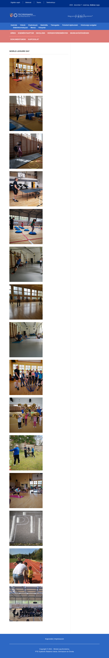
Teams (39, 2)
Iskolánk (40, 33)
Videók (22, 25)
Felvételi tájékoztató (70, 25)
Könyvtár (42, 28)
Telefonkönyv (50, 2)
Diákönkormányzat (20, 28)
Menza (33, 28)
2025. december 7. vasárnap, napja (84, 5)
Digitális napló (15, 2)
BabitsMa (44, 25)
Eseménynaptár (26, 33)
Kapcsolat (33, 39)
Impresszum (59, 639)
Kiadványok (33, 25)
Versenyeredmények (57, 33)
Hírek (13, 33)
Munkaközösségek (79, 33)
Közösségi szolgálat (88, 25)
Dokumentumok (18, 39)
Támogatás (55, 25)
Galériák (14, 25)
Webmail (28, 2)
